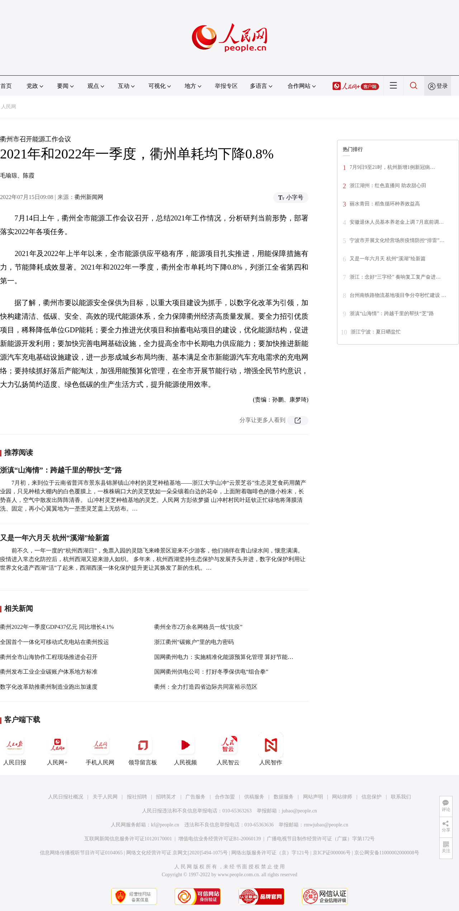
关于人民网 (105, 797)
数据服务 (284, 797)
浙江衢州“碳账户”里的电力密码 (194, 642)
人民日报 (14, 748)
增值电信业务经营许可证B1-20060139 (219, 838)
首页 (6, 86)
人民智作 (270, 748)
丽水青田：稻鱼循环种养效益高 (385, 204)
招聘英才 (166, 797)
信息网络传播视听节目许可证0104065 (81, 852)
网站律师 (342, 797)
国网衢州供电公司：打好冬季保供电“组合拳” (211, 672)
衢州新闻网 (89, 197)
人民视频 (185, 748)
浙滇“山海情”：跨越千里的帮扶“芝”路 (61, 470)
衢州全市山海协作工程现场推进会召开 (49, 657)
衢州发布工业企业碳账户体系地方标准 (49, 672)
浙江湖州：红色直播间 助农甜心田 (388, 185)
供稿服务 (254, 797)
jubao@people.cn (299, 810)
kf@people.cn (165, 824)
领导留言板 (142, 748)
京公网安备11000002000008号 (386, 852)
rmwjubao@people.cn (326, 824)
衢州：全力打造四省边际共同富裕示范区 (205, 687)
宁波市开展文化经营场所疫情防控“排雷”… (397, 240)
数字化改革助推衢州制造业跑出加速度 (49, 687)
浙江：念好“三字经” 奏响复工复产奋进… (395, 277)
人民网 (8, 106)
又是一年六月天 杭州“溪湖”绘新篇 (54, 538)
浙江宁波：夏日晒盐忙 (376, 331)
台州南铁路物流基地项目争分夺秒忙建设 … (398, 295)
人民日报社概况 (65, 797)
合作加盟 (225, 797)
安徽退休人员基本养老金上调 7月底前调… (397, 222)
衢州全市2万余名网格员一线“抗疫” (198, 627)
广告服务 (195, 797)
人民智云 (228, 748)
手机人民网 (100, 748)
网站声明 (313, 797)
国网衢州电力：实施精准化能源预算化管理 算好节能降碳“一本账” (237, 657)
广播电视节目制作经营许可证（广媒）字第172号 (321, 838)
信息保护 (371, 797)
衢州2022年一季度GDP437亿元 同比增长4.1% (57, 627)
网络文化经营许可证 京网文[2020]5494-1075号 (177, 852)
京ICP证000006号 (332, 852)
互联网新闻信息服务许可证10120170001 (128, 838)
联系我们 (401, 797)
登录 (442, 86)
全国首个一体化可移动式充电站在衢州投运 (54, 642)
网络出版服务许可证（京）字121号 (270, 852)
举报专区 (226, 86)
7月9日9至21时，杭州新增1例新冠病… (392, 167)
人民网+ (57, 748)
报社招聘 (137, 797)
